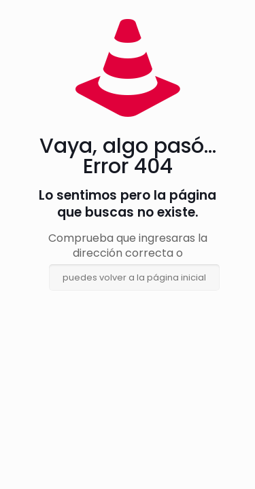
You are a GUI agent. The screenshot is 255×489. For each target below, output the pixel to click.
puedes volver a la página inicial (134, 277)
